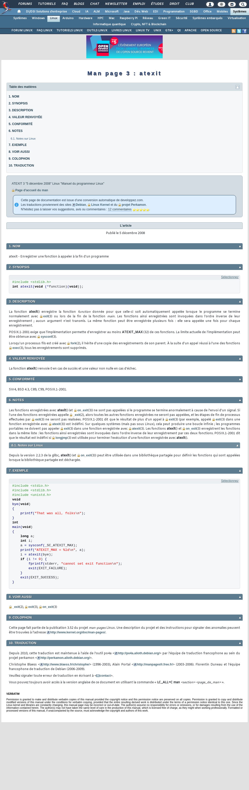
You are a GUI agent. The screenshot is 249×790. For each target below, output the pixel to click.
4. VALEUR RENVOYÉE (25, 117)
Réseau (148, 18)
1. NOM (14, 96)
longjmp (61, 438)
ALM (96, 11)
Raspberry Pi (128, 18)
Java (126, 11)
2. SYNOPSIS (18, 103)
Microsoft (111, 11)
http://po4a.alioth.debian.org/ (139, 653)
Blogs (78, 4)
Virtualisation (237, 18)
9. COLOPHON (19, 158)
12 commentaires (119, 209)
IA (86, 11)
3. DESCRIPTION (21, 110)
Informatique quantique (109, 24)
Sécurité (181, 18)
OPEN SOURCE (211, 30)
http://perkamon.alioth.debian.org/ (65, 658)
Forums (25, 4)
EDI (155, 11)
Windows (38, 18)
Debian (81, 205)
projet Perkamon (134, 205)
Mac (112, 18)
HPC (101, 18)
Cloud (76, 11)
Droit (174, 4)
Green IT (164, 18)
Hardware (85, 18)
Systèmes (239, 11)
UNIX (157, 30)
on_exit (82, 410)
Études (157, 4)
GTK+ (169, 30)
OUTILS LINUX (97, 30)
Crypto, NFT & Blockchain (148, 24)
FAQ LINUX (44, 30)
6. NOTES (16, 131)
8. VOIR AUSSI (19, 152)
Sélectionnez (230, 277)
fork (73, 343)
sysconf (46, 336)
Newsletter (115, 4)
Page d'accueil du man (31, 190)
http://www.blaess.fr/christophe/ (66, 664)
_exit (76, 415)
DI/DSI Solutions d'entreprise (46, 11)
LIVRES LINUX (122, 30)
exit (46, 316)
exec (15, 348)
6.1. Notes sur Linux (23, 138)
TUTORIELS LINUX (70, 30)
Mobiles (222, 11)
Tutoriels (46, 4)
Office (207, 11)
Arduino (68, 18)
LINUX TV (142, 30)
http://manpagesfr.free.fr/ (155, 664)
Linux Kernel (100, 205)
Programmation (174, 11)
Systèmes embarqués (207, 18)
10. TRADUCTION (21, 165)
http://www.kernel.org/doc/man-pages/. (78, 632)
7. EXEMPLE (18, 145)
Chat (94, 4)
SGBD (194, 11)
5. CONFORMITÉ (21, 124)
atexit (56, 424)
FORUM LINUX (22, 30)
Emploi (138, 4)
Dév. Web (141, 11)
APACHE (191, 30)
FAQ (64, 4)
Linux (53, 18)
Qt (179, 30)
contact (105, 675)
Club (189, 4)
